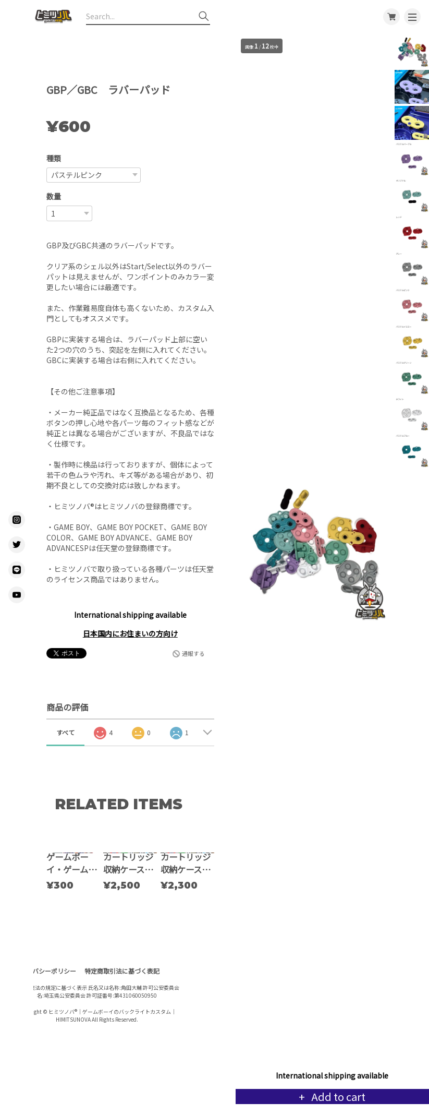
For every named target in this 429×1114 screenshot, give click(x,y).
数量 (53, 196)
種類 (53, 158)
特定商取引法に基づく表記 (122, 1021)
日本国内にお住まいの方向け (130, 633)
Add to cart (337, 1096)
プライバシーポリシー (45, 1021)
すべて (65, 732)
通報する (193, 653)
